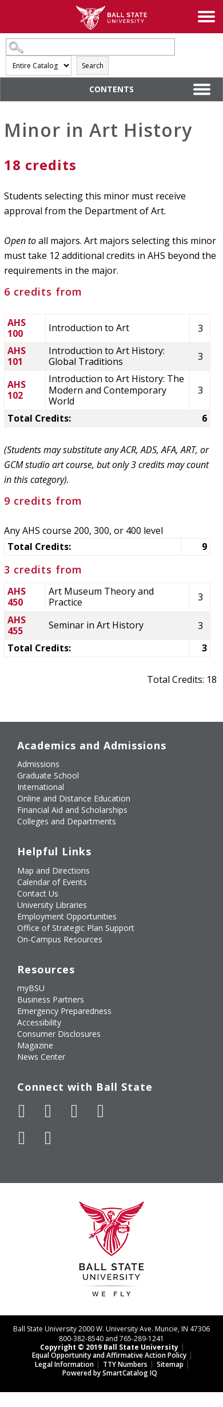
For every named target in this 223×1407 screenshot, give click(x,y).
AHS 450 (16, 596)
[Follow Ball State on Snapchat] (48, 1137)
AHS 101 (16, 356)
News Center (41, 1056)
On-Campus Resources (59, 939)
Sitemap (170, 1364)
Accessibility (39, 1022)
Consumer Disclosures (59, 1033)
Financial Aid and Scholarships (72, 809)
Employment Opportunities (67, 916)
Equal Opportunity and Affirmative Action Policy (109, 1355)
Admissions (38, 763)
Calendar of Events (52, 882)
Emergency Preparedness (64, 1010)
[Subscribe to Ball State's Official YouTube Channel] (74, 1111)
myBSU (31, 987)
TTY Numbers (125, 1364)
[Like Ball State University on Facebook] (21, 1111)
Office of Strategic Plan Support (75, 927)
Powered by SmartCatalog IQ (109, 1373)
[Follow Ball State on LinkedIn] (21, 1137)
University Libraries (52, 904)
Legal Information (64, 1364)
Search (92, 65)
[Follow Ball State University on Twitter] (48, 1111)
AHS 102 (16, 390)
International (40, 786)
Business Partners (50, 999)
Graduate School (48, 775)
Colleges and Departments (66, 821)
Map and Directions (53, 870)
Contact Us (37, 893)
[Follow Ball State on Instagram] (100, 1111)
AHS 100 (16, 328)
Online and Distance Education (73, 798)
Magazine (35, 1045)
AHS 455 (16, 625)
